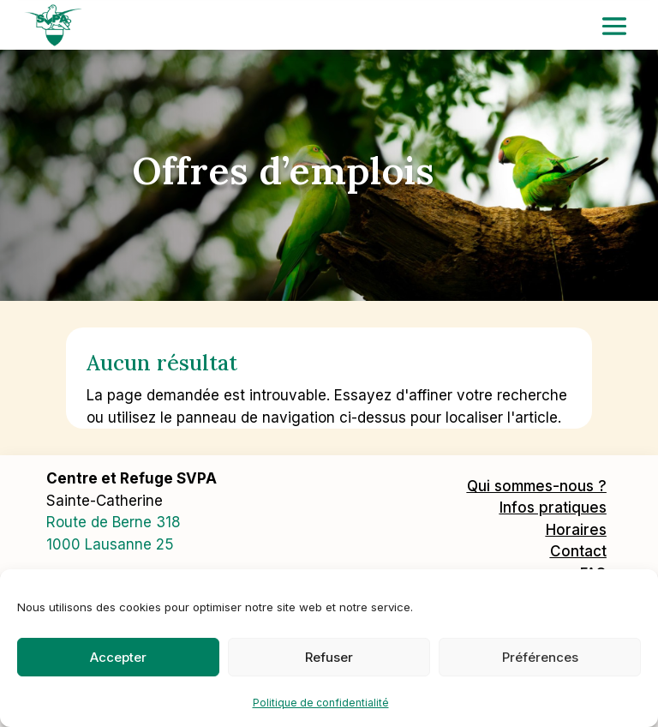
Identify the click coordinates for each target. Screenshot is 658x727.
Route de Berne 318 (113, 522)
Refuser (329, 657)
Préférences (540, 657)
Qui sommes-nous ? (537, 486)
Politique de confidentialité (321, 702)
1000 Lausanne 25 (110, 544)
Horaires (576, 529)
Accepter (118, 657)
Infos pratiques (553, 507)
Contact (578, 551)
